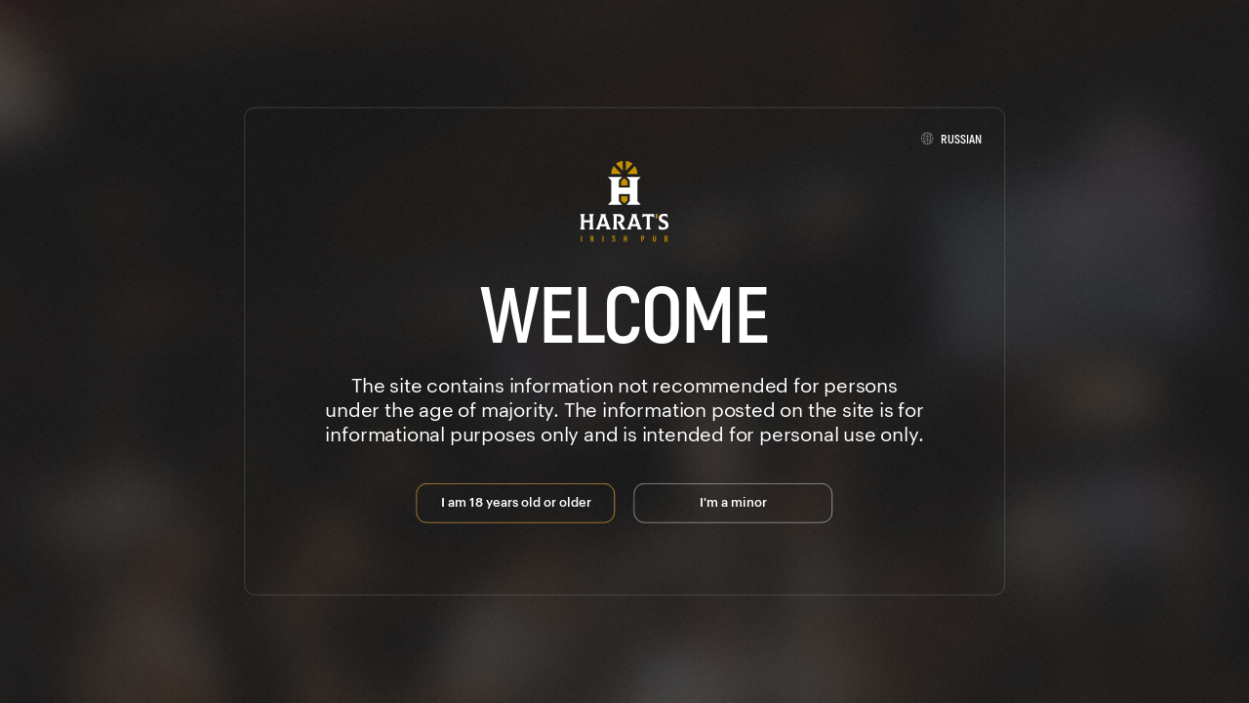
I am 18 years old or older (516, 501)
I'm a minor (733, 501)
